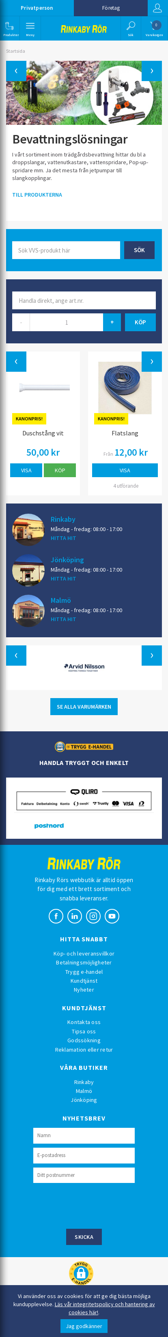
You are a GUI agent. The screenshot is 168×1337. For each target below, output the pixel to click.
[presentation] (95, 1205)
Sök (139, 250)
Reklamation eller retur (84, 1049)
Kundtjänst (84, 980)
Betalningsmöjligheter (84, 962)
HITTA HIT (63, 538)
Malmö (61, 600)
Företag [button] (111, 7)
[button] (9, 28)
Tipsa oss (84, 1031)
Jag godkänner (84, 1326)
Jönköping (67, 559)
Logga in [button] (157, 8)
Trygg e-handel (84, 971)
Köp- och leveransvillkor (84, 953)
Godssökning (84, 1040)
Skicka (84, 1237)
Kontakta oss (84, 1022)
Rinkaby (63, 518)
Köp (60, 470)
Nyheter (84, 989)
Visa (26, 470)
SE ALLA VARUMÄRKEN (84, 706)
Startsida (15, 51)
